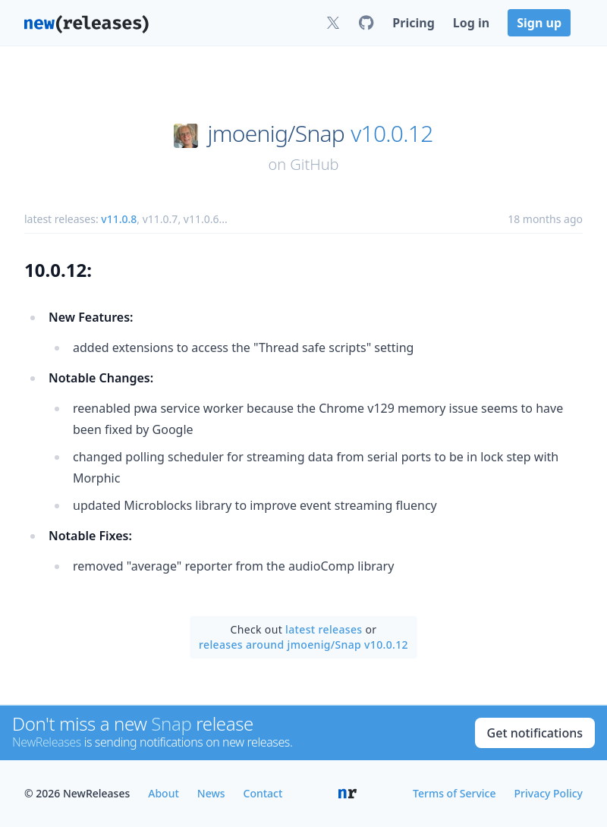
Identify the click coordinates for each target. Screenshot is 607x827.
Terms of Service (454, 793)
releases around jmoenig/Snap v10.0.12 (303, 644)
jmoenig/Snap (276, 133)
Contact (263, 793)
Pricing (413, 22)
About (163, 793)
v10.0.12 (391, 133)
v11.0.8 (119, 219)
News (211, 793)
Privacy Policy (548, 793)
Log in (471, 22)
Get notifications (535, 733)
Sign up (539, 22)
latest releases (323, 629)
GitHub (314, 164)
